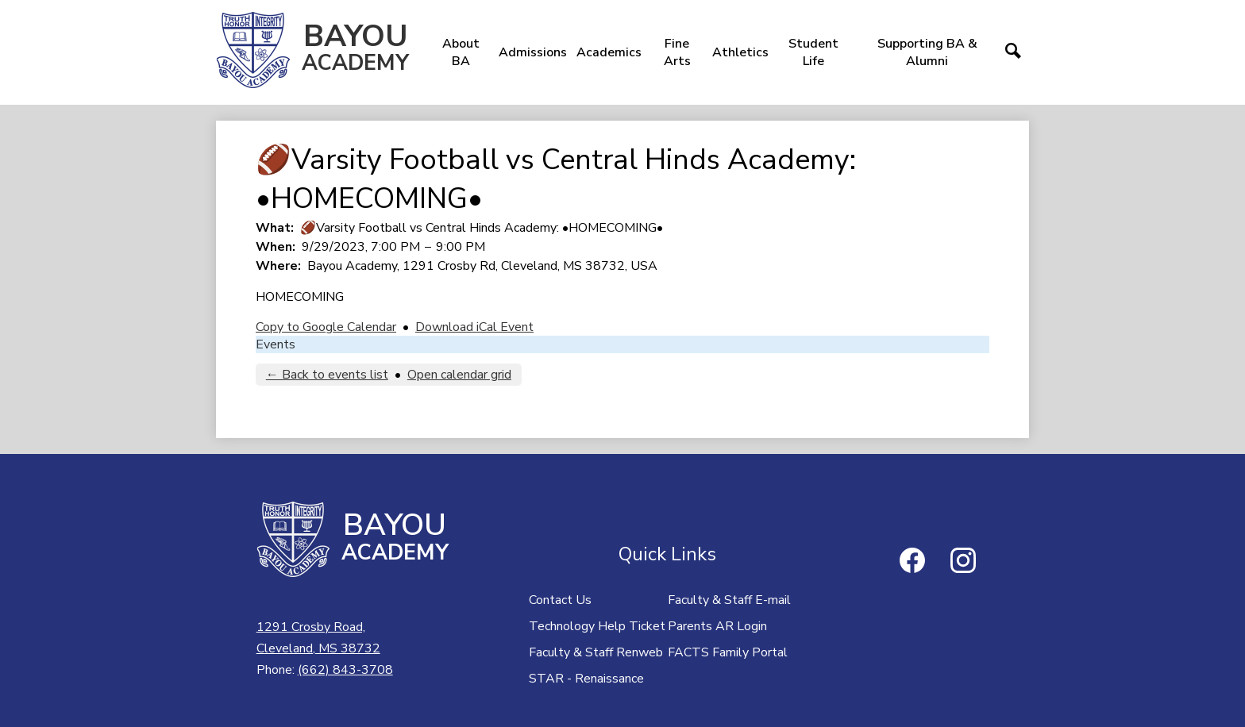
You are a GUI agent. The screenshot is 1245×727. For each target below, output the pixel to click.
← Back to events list (327, 374)
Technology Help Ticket (597, 626)
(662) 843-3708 (345, 670)
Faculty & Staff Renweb (596, 652)
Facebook (912, 563)
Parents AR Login (717, 626)
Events (275, 344)
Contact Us (560, 600)
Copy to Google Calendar (326, 327)
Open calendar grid (459, 374)
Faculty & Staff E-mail (729, 600)
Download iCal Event (474, 327)
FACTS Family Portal (728, 652)
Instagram (963, 563)
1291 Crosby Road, (318, 639)
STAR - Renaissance (586, 678)
